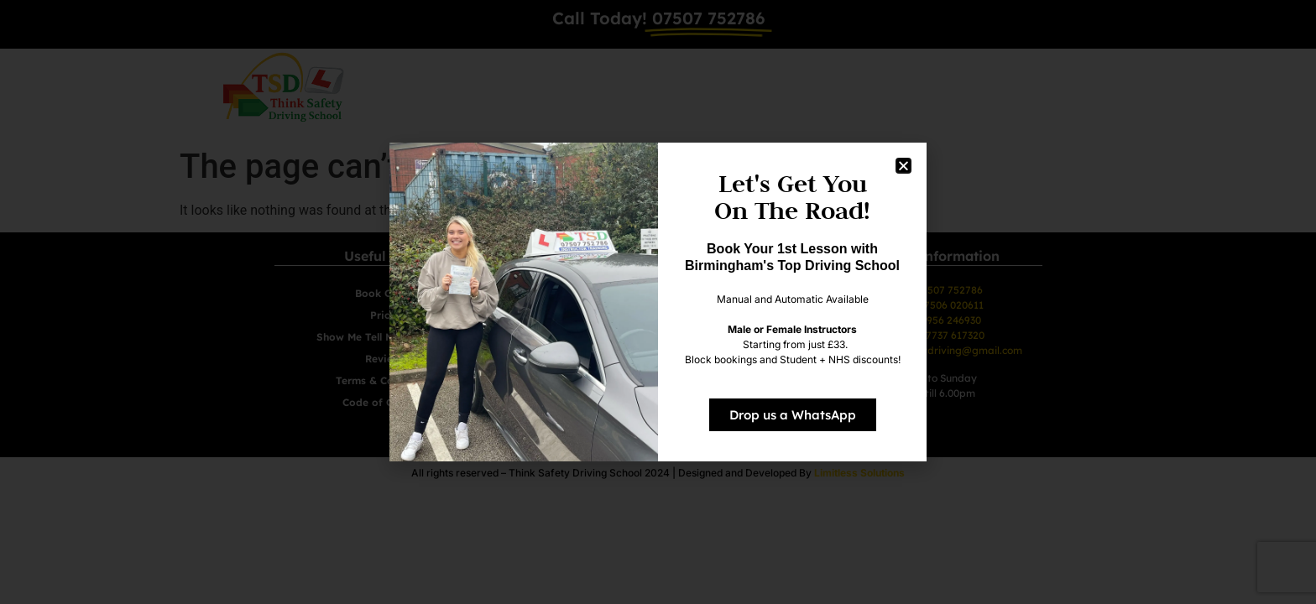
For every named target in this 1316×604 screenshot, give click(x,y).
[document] (658, 302)
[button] (903, 165)
